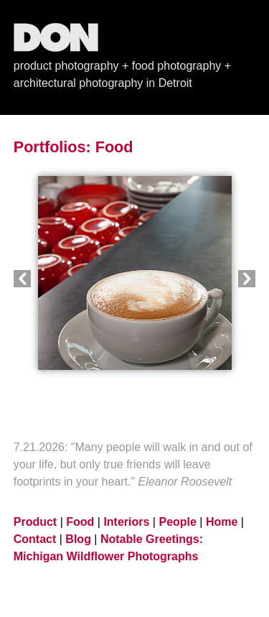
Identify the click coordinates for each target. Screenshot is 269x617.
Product (35, 522)
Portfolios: (52, 147)
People (177, 522)
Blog (78, 539)
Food (114, 147)
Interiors (126, 522)
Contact (35, 539)
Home (221, 522)
